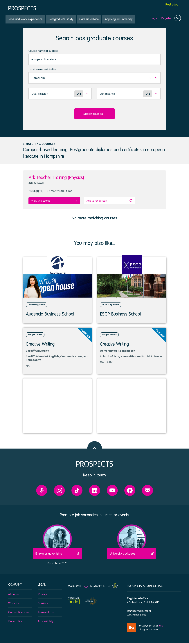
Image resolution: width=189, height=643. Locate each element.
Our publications (18, 612)
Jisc (161, 625)
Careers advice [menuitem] (89, 19)
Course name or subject (43, 50)
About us (13, 594)
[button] (94, 77)
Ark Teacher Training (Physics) (56, 177)
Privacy (42, 594)
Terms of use (46, 612)
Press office (15, 621)
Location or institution (42, 69)
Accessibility (45, 621)
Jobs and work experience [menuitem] (25, 19)
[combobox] (94, 59)
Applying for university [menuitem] (119, 19)
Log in (154, 18)
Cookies (43, 603)
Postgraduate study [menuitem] (61, 19)
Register (166, 18)
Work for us (15, 603)
